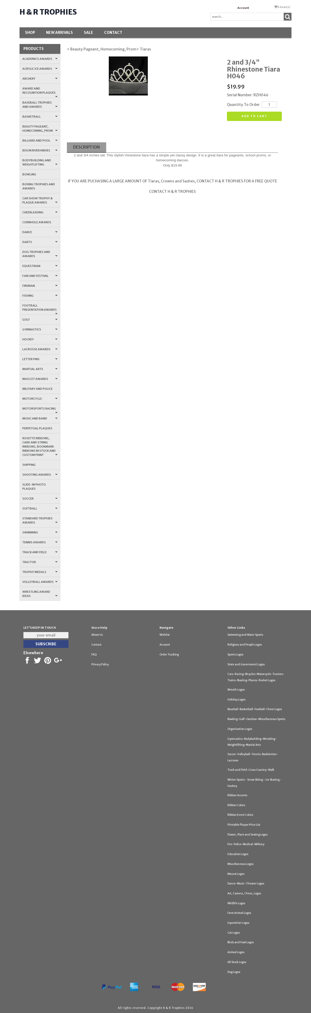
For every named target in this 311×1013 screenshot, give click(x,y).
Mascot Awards (40, 379)
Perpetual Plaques (37, 428)
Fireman (40, 286)
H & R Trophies (48, 12)
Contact (113, 32)
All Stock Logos (236, 962)
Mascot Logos (235, 874)
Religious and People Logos (244, 644)
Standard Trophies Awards (40, 520)
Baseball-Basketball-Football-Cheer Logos (254, 709)
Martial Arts (40, 369)
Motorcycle (40, 398)
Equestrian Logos (238, 923)
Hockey (40, 339)
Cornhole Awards (36, 222)
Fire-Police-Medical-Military (245, 844)
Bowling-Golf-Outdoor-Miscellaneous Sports (256, 719)
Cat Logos (233, 932)
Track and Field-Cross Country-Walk (250, 770)
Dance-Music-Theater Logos (245, 883)
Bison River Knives (40, 150)
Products (33, 48)
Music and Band (40, 418)
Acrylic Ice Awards (40, 69)
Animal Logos (235, 952)
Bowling (29, 174)
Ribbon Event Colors (240, 815)
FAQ (94, 654)
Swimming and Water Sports (245, 634)
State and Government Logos (246, 664)
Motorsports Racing (40, 410)
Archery (40, 78)
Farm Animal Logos (239, 913)
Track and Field (40, 552)
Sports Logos (235, 654)
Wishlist (165, 634)
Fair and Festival (40, 276)
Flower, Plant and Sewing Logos (247, 834)
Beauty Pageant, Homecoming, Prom (40, 128)
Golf (40, 319)
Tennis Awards (40, 542)
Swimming (40, 532)
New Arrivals (59, 32)
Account (243, 8)
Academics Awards (40, 59)
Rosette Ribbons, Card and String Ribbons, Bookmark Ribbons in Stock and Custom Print (40, 446)
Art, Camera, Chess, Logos (244, 893)
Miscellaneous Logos (240, 864)
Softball (40, 508)
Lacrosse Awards (40, 349)
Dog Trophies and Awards (40, 254)
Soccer (40, 498)
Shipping (29, 465)
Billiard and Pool (40, 140)
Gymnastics (40, 329)
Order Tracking (169, 654)
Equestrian (40, 266)
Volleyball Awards (40, 582)
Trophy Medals (40, 572)
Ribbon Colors (236, 805)
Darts (40, 242)
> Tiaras (143, 49)
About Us (97, 634)
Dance (40, 232)
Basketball (40, 116)
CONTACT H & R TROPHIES (172, 191)
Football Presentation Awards (40, 309)
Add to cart (254, 116)
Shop (30, 32)
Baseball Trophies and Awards (40, 105)
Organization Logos (239, 729)
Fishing (40, 295)
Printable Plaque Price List (243, 824)
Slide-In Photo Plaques (34, 486)
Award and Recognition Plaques (40, 92)
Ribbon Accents (237, 795)
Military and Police (37, 389)
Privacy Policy (100, 664)
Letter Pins (40, 359)
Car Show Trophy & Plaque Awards (40, 200)
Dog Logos (233, 972)
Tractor (40, 562)
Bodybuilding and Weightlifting (40, 162)
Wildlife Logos (236, 903)
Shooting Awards (40, 474)
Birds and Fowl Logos (240, 942)
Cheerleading (40, 212)
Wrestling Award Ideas (40, 594)
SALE (88, 32)
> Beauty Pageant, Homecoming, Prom (101, 49)
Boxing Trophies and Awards (38, 186)
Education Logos (237, 854)
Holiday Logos (236, 699)
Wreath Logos (236, 689)
